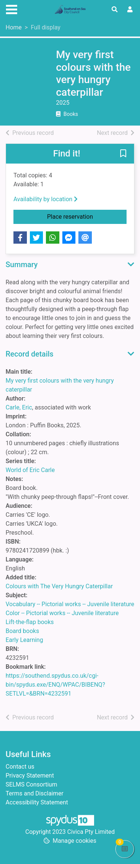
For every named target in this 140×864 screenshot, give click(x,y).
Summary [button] (22, 264)
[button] (123, 154)
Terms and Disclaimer (34, 793)
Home (14, 27)
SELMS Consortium (31, 784)
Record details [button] (29, 353)
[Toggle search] (114, 9)
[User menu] (130, 9)
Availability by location (45, 199)
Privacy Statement (30, 775)
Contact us (20, 766)
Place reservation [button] (87, 216)
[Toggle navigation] (11, 8)
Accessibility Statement (37, 802)
